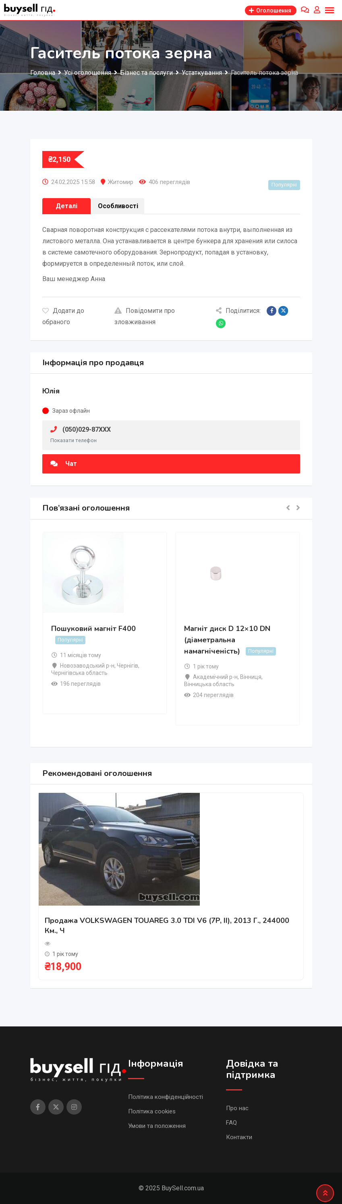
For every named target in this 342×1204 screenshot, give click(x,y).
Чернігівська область (79, 673)
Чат (63, 464)
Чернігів (127, 665)
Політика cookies (152, 1111)
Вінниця (250, 677)
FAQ (231, 1122)
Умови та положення (157, 1126)
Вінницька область (209, 684)
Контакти (239, 1137)
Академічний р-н (215, 677)
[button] (288, 508)
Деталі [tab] (66, 206)
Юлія (51, 391)
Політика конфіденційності (165, 1097)
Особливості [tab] (118, 206)
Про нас (237, 1108)
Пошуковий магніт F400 (93, 628)
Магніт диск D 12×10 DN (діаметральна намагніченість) (227, 640)
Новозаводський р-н (87, 665)
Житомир (120, 182)
